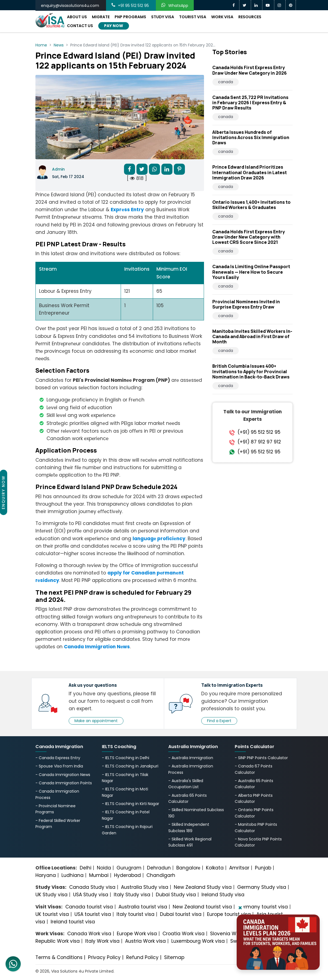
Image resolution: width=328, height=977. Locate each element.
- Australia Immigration (190, 758)
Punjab (263, 867)
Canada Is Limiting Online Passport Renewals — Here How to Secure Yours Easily (251, 271)
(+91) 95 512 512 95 (258, 432)
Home (41, 45)
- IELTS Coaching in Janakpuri (130, 766)
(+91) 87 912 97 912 (259, 441)
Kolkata (215, 867)
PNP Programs (130, 17)
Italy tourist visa (135, 914)
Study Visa (162, 17)
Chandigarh (160, 875)
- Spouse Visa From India (59, 766)
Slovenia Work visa (232, 933)
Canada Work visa (89, 933)
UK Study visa (51, 894)
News (59, 45)
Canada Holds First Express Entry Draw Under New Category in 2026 (249, 70)
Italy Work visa (102, 941)
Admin (58, 169)
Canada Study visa (92, 887)
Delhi (85, 867)
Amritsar (239, 867)
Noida (104, 867)
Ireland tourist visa (73, 921)
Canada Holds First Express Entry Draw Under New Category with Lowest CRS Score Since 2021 (248, 237)
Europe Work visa (137, 933)
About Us (77, 17)
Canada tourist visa (89, 906)
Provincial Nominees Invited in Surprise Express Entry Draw (246, 304)
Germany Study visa (261, 887)
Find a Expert (219, 720)
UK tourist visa (52, 914)
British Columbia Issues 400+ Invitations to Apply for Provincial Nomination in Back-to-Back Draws (251, 371)
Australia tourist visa (142, 906)
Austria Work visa (145, 941)
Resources (249, 17)
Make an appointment (96, 720)
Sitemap (174, 957)
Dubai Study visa (176, 894)
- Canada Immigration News (62, 774)
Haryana (45, 875)
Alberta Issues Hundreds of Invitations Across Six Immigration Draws (250, 137)
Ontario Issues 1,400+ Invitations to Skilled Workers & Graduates (251, 204)
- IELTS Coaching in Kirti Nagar (130, 803)
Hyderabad (127, 875)
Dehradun (159, 867)
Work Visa (222, 17)
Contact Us (80, 25)
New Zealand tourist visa (202, 906)
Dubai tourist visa (181, 914)
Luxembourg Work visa (198, 941)
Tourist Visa (192, 17)
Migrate (101, 17)
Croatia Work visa (183, 933)
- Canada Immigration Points (63, 783)
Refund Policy (142, 957)
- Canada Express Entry (57, 758)
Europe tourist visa (229, 914)
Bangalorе (188, 867)
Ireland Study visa (223, 894)
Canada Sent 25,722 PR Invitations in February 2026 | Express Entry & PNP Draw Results (250, 102)
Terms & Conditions (58, 957)
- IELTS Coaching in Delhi (125, 758)
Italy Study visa (132, 894)
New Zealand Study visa (203, 887)
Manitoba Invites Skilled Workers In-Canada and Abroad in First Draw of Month (252, 336)
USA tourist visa (92, 914)
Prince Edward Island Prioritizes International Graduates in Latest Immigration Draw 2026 (249, 172)
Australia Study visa (144, 887)
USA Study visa (90, 894)
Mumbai (99, 875)
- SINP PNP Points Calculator (261, 758)
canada (225, 82)
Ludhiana (72, 875)
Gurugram (129, 867)
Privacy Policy (104, 957)
